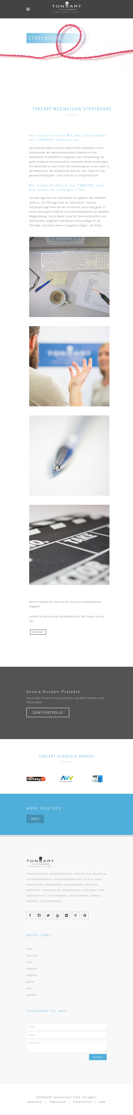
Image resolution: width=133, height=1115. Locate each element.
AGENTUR (31, 955)
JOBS (29, 988)
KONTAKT (38, 632)
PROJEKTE (31, 975)
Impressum (58, 1102)
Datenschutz (82, 1102)
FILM (29, 962)
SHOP (29, 949)
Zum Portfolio (48, 712)
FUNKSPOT (32, 968)
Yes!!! (35, 819)
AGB (102, 1102)
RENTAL (30, 981)
